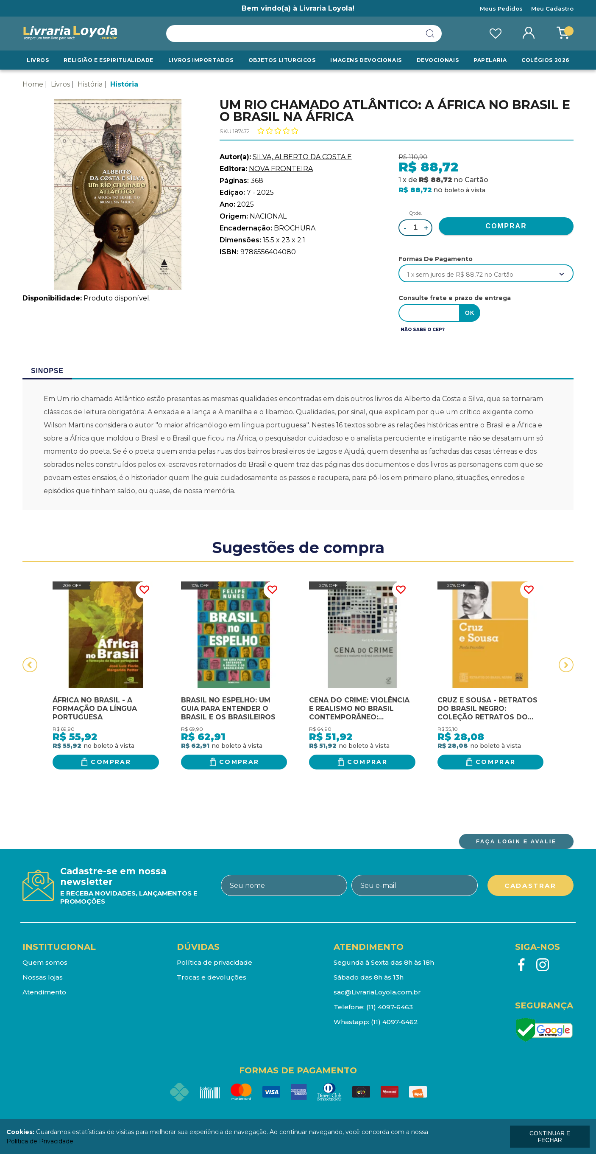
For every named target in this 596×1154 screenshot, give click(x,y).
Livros (38, 60)
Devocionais (438, 60)
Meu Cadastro (552, 8)
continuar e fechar (549, 1136)
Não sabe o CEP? (423, 329)
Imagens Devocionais (365, 60)
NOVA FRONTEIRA (281, 169)
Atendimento (44, 992)
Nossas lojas (42, 977)
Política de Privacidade (39, 1141)
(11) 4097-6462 (394, 1022)
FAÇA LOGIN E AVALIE (516, 841)
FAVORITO (144, 589)
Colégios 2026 (545, 60)
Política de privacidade (214, 962)
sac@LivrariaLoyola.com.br (377, 992)
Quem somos (44, 962)
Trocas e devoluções (211, 977)
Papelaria (490, 60)
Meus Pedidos (501, 8)
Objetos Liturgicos (282, 60)
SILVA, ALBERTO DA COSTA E (302, 157)
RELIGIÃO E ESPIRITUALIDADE (108, 60)
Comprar (111, 762)
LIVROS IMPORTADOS (201, 60)
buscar (430, 33)
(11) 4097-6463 (389, 1007)
